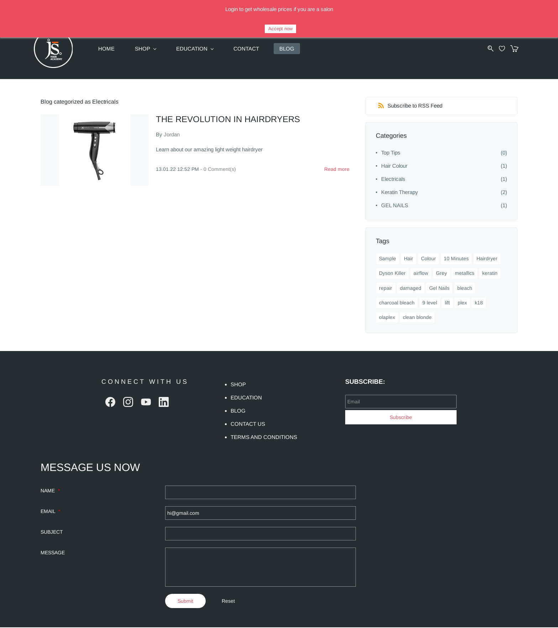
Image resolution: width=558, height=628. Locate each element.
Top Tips (390, 153)
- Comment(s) (218, 169)
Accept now (280, 28)
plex (462, 303)
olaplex (387, 318)
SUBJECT (52, 532)
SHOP (238, 385)
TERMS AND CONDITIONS (264, 438)
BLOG (238, 411)
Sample (387, 259)
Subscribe (401, 417)
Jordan (172, 135)
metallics (464, 274)
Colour (428, 259)
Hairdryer (487, 259)
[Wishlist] (498, 48)
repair (385, 288)
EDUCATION (246, 398)
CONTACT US (248, 425)
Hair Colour (394, 166)
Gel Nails (439, 288)
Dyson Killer (392, 274)
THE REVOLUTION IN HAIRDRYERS (228, 119)
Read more (336, 169)
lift (447, 303)
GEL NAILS (394, 206)
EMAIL (50, 512)
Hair (408, 259)
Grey (441, 274)
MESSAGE (53, 553)
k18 (479, 303)
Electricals (393, 180)
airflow (421, 274)
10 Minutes (456, 259)
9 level (429, 303)
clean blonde (417, 318)
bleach (464, 288)
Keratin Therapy (399, 193)
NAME (50, 491)
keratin (490, 274)
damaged (410, 288)
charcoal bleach (397, 303)
